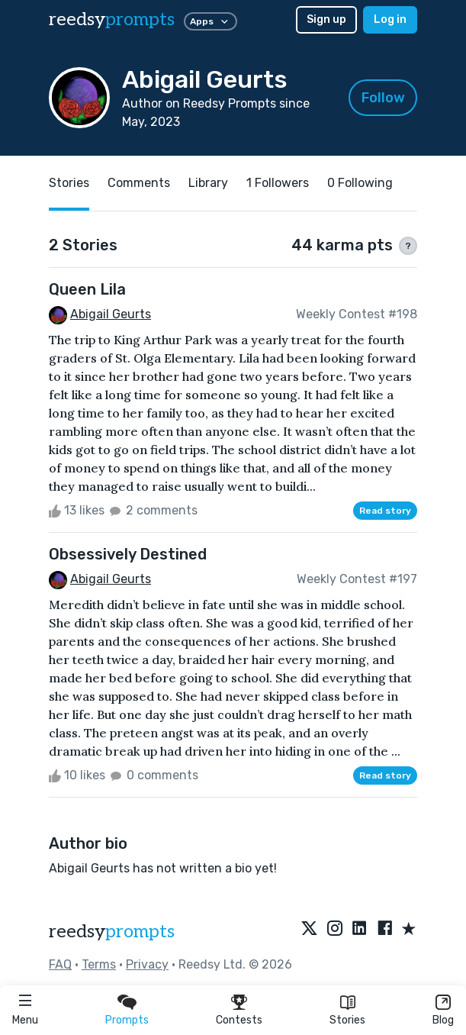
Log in (390, 19)
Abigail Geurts (110, 314)
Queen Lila (87, 289)
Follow (383, 97)
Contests (239, 1020)
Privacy (147, 964)
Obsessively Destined (128, 554)
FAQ (60, 964)
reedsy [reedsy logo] (112, 19)
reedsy (112, 932)
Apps (210, 21)
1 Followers (277, 183)
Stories (347, 1020)
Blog (443, 1020)
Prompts (127, 1020)
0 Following (360, 183)
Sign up (326, 19)
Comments (139, 183)
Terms (99, 964)
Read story (385, 510)
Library (208, 183)
